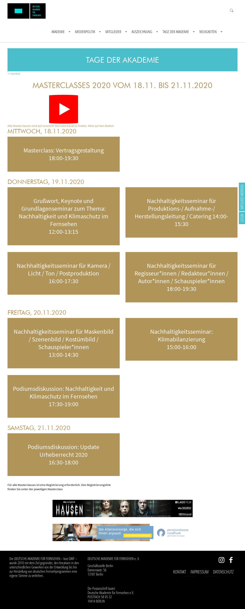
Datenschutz (223, 572)
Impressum (200, 572)
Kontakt (179, 572)
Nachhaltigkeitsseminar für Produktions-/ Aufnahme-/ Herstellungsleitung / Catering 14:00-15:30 (181, 212)
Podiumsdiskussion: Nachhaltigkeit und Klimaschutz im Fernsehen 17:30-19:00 (63, 396)
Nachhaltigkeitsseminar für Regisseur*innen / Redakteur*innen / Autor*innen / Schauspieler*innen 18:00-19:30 (181, 277)
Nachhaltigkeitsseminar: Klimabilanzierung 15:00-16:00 (181, 339)
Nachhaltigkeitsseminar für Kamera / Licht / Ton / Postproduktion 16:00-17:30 (63, 273)
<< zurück (14, 73)
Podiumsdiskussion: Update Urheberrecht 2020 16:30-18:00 (63, 454)
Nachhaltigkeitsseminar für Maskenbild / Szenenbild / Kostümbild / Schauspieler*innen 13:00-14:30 (64, 343)
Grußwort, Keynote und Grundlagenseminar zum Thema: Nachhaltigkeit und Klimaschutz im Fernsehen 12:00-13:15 (63, 216)
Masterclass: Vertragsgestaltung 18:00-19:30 (63, 154)
